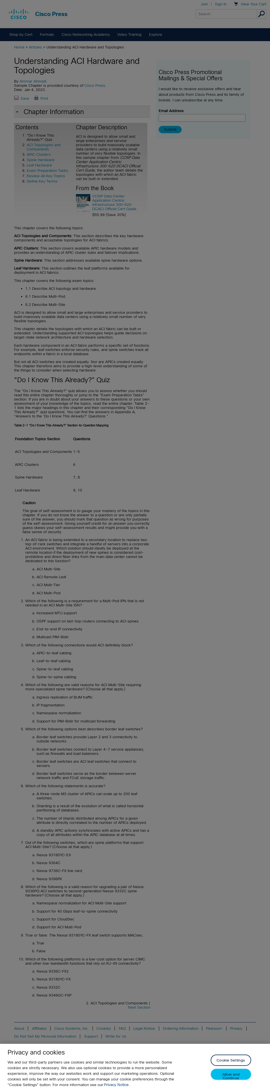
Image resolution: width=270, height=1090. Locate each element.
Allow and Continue (231, 1083)
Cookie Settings (231, 1067)
